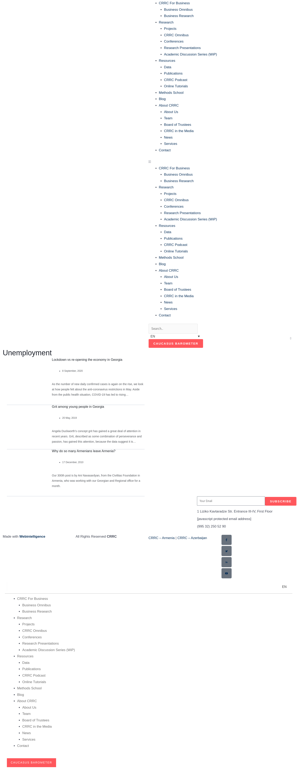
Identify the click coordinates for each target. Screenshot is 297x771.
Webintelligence (32, 537)
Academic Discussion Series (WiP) (190, 54)
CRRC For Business (174, 3)
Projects (170, 29)
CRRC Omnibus (176, 35)
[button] (221, 162)
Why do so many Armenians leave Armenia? (83, 451)
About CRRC (169, 105)
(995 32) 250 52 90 (211, 526)
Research (166, 22)
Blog (162, 99)
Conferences (173, 41)
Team (168, 118)
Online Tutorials (176, 86)
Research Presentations (182, 48)
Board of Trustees (177, 125)
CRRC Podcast (175, 80)
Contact (165, 150)
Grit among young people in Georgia (78, 406)
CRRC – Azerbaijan (193, 538)
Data (167, 67)
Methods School (171, 93)
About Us (171, 112)
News (168, 137)
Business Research (179, 16)
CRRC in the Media (179, 131)
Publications (173, 73)
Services (170, 144)
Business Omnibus (178, 10)
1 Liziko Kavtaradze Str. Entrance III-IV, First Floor (235, 511)
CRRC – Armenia (162, 538)
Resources (167, 61)
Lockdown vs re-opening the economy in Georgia (87, 359)
